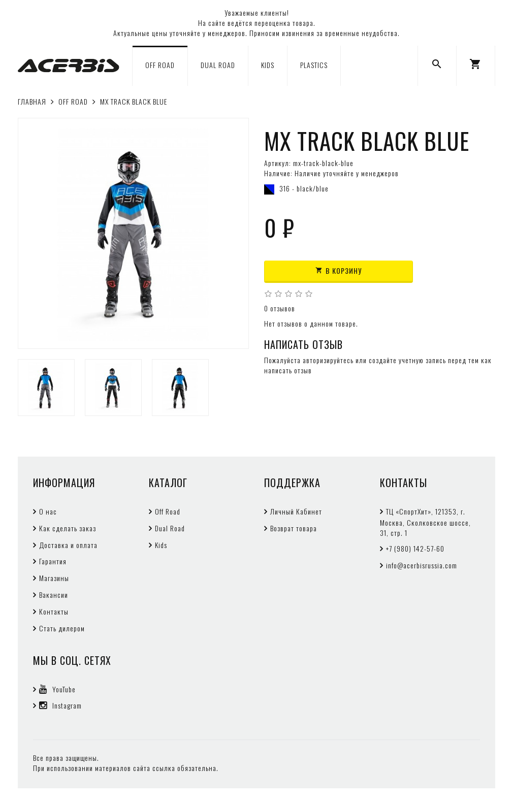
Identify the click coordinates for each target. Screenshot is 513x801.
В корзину (338, 270)
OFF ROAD (160, 64)
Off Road (167, 511)
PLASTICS (314, 64)
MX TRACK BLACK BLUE (133, 101)
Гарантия (53, 561)
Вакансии (53, 594)
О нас (48, 511)
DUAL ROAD (218, 64)
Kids (161, 544)
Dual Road (170, 528)
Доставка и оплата (68, 544)
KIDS (267, 64)
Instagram (60, 705)
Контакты (54, 611)
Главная (32, 101)
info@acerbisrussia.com (421, 565)
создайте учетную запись (407, 360)
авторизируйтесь (328, 360)
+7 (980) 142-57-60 (415, 548)
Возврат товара (293, 528)
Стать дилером (62, 628)
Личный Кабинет (296, 511)
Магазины (54, 577)
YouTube (57, 689)
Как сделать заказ (67, 528)
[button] (476, 66)
